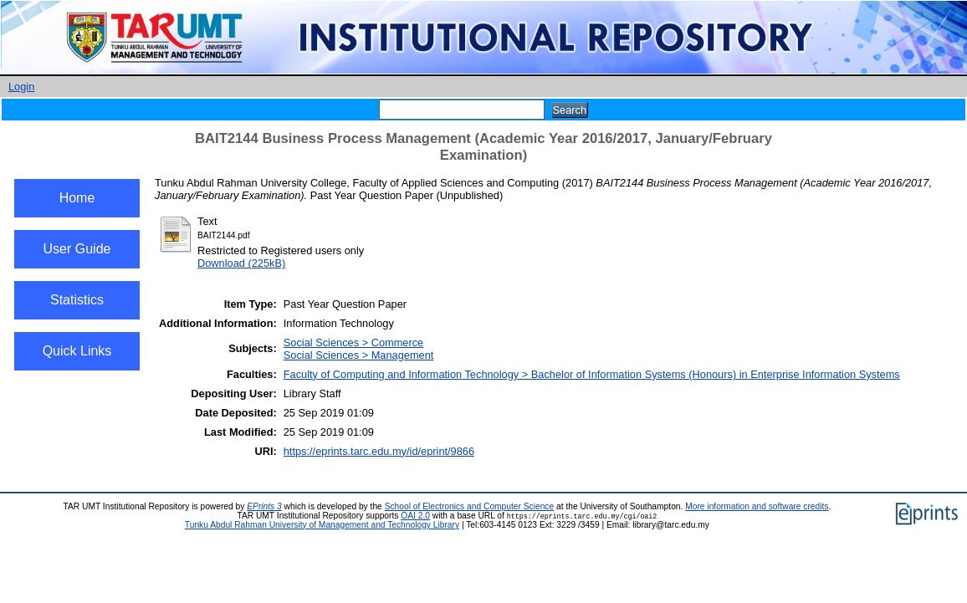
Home (77, 198)
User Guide (77, 249)
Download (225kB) (241, 263)
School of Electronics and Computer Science (470, 506)
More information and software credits (756, 506)
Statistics (77, 300)
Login (21, 86)
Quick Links (77, 351)
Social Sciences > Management (359, 355)
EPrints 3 (264, 506)
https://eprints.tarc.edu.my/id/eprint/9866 (379, 451)
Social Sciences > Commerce (354, 342)
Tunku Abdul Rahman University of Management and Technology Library (322, 524)
